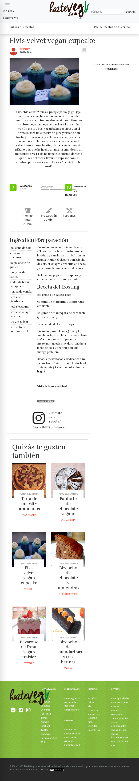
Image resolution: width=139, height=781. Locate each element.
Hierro (91, 706)
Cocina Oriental (118, 730)
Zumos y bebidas (119, 718)
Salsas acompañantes (118, 724)
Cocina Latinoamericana (119, 736)
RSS (43, 742)
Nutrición (93, 689)
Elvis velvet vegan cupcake (29, 575)
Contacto (45, 705)
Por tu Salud (70, 729)
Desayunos (116, 714)
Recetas (115, 689)
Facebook (45, 726)
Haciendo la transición (70, 704)
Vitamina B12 (94, 710)
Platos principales (120, 698)
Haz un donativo (49, 738)
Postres (115, 706)
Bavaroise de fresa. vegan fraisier (29, 649)
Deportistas (94, 730)
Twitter (44, 730)
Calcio (91, 702)
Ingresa (8, 11)
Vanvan (68, 668)
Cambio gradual (72, 698)
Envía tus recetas (119, 741)
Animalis (45, 722)
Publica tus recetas (22, 27)
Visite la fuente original (52, 386)
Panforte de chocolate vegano (68, 506)
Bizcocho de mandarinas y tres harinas (70, 652)
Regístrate (10, 18)
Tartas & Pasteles (46, 401)
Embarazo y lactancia (94, 716)
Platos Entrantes (119, 702)
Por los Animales (72, 733)
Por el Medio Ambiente (70, 739)
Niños (91, 722)
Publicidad (46, 713)
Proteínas (93, 698)
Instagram (46, 734)
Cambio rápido (71, 709)
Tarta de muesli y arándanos (29, 503)
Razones (68, 720)
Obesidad (92, 726)
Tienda (44, 717)
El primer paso (72, 689)
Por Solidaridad (72, 745)
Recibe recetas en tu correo (112, 27)
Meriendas (116, 710)
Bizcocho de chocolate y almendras (68, 578)
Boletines (45, 709)
